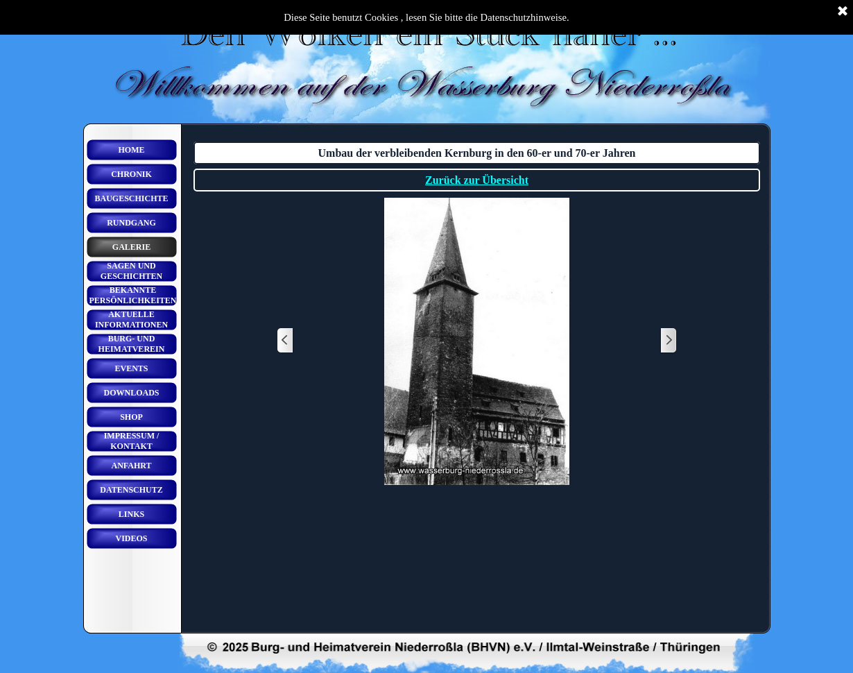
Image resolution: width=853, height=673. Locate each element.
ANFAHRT (131, 465)
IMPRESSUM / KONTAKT (132, 441)
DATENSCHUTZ (131, 490)
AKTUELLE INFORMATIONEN (131, 319)
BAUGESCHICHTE (131, 198)
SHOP (131, 417)
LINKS (131, 514)
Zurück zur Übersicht (476, 180)
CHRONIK (131, 174)
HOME (132, 150)
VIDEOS (131, 538)
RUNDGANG (131, 223)
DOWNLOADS (131, 393)
